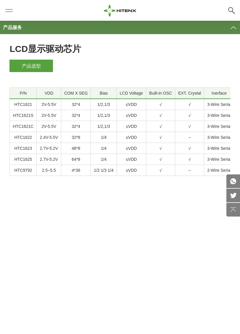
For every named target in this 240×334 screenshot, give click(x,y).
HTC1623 (23, 148)
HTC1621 (23, 104)
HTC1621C (23, 126)
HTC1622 (23, 137)
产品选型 (31, 66)
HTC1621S (23, 115)
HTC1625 (23, 159)
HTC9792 (23, 170)
